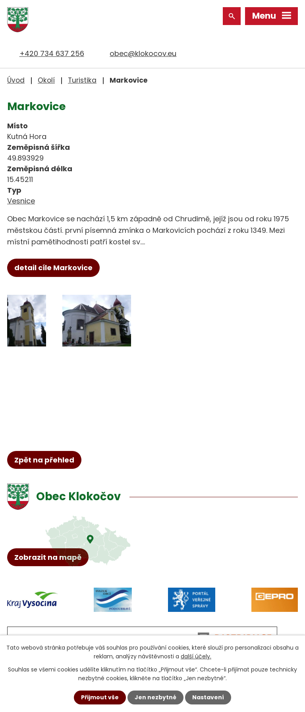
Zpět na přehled (44, 460)
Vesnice (21, 201)
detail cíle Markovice (53, 268)
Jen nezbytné (155, 697)
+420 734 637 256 (51, 53)
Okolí (46, 80)
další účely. (196, 656)
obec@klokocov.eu (143, 53)
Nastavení (208, 697)
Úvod (16, 80)
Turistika (82, 80)
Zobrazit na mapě (47, 557)
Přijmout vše (100, 697)
